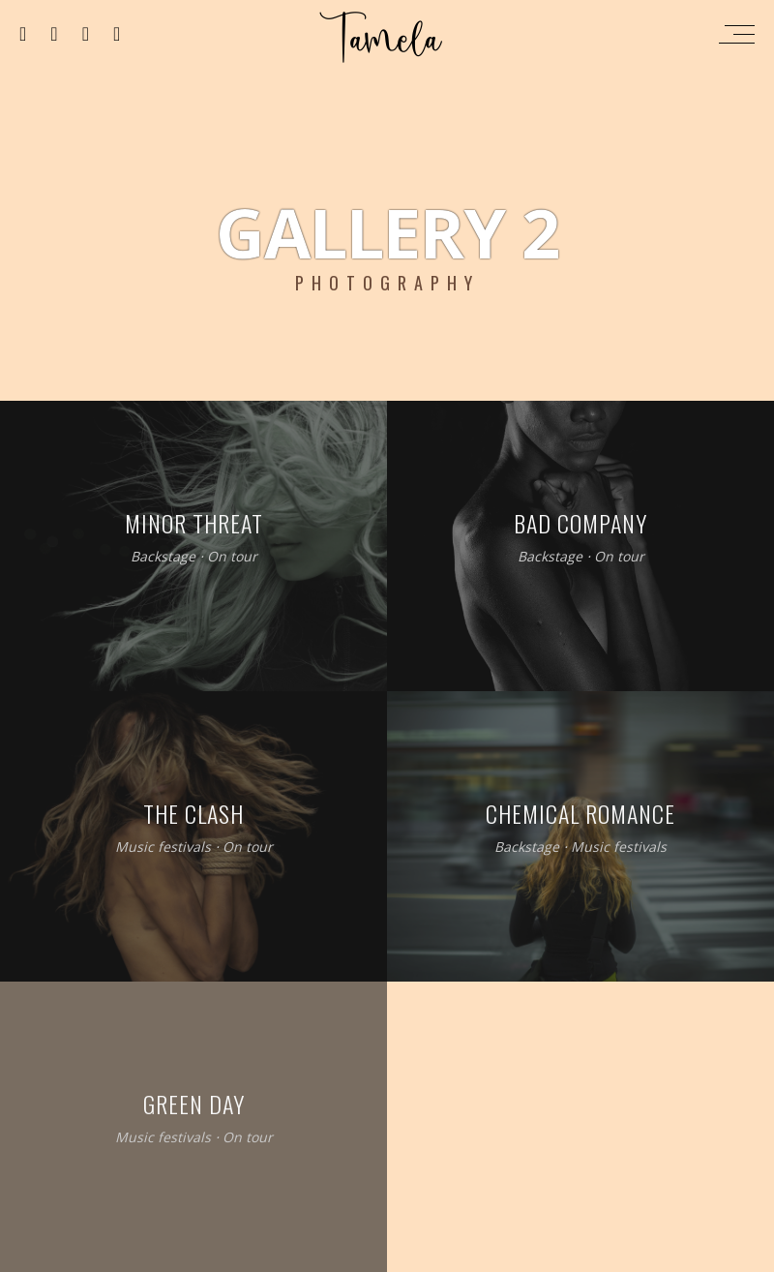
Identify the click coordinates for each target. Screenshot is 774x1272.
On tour (232, 557)
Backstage (163, 557)
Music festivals (163, 847)
